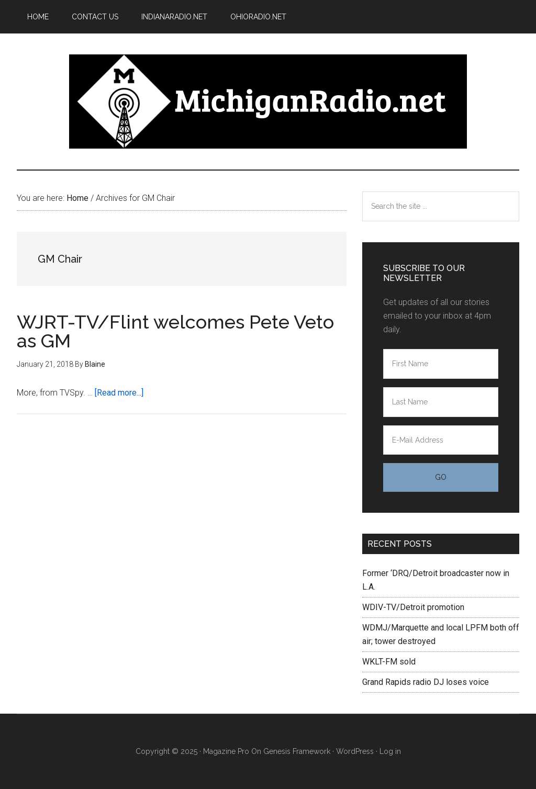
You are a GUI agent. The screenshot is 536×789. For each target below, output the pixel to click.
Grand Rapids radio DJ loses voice (425, 682)
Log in (390, 751)
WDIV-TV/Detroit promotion (413, 607)
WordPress (355, 751)
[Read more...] (119, 393)
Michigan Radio (268, 101)
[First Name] (440, 364)
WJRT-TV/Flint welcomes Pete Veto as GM (175, 331)
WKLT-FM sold (389, 662)
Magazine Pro (226, 751)
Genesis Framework (296, 751)
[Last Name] (440, 402)
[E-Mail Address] (440, 440)
